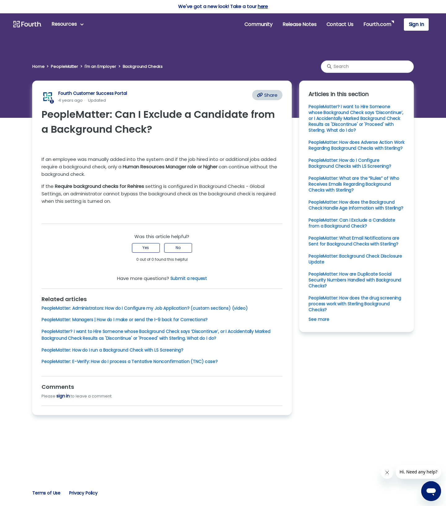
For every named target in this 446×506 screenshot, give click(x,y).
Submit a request (188, 278)
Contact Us (339, 24)
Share (267, 95)
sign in (63, 396)
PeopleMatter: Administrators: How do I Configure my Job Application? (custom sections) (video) (145, 308)
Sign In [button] (416, 24)
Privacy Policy (83, 493)
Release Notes (299, 24)
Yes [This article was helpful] (145, 247)
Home (38, 66)
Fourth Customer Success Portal (92, 93)
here (263, 6)
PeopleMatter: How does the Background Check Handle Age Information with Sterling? (355, 205)
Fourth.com (377, 24)
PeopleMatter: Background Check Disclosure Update (355, 259)
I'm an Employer (100, 66)
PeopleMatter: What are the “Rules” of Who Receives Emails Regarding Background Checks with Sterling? (353, 184)
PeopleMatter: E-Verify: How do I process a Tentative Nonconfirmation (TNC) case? (130, 361)
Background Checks (143, 66)
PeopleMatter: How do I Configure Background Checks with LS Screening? (349, 163)
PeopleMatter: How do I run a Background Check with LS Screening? (112, 350)
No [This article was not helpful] (178, 247)
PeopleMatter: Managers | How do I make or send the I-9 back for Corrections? (125, 320)
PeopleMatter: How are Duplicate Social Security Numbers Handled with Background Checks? (354, 280)
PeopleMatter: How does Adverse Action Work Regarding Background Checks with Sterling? (356, 145)
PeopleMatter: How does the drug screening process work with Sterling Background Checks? (354, 304)
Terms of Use (46, 493)
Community (258, 24)
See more (318, 319)
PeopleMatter (64, 66)
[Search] (367, 66)
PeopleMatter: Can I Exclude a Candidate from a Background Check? (351, 223)
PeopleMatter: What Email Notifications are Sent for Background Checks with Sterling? (353, 241)
